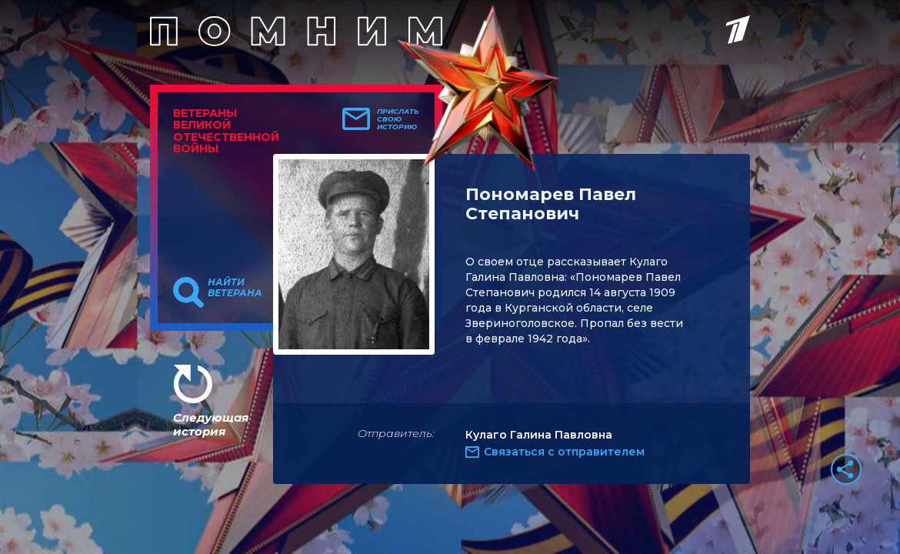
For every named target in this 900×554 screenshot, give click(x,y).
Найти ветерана (235, 288)
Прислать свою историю (398, 119)
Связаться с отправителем (564, 452)
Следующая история (210, 424)
